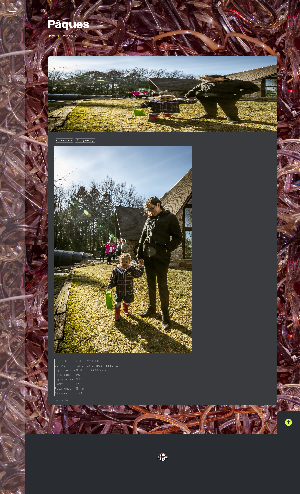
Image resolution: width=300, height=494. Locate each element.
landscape (66, 140)
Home (51, 36)
